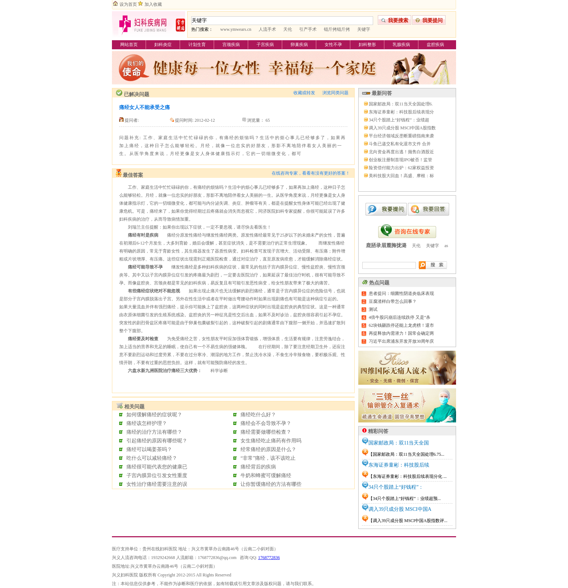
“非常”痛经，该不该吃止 (268, 458)
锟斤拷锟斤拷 (337, 29)
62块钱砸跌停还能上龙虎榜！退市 (401, 325)
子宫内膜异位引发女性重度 (156, 475)
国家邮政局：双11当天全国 (398, 443)
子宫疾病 (265, 44)
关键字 (363, 29)
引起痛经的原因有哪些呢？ (156, 440)
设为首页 (128, 4)
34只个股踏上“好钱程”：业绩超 (399, 119)
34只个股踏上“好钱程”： (395, 487)
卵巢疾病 (299, 44)
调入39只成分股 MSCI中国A (399, 509)
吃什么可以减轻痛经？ (151, 458)
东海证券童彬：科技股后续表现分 (401, 111)
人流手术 (267, 29)
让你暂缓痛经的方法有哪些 (271, 484)
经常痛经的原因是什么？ (268, 449)
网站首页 (129, 44)
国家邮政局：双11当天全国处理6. (401, 104)
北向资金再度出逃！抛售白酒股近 (401, 151)
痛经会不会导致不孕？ (266, 423)
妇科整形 (367, 44)
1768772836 (269, 557)
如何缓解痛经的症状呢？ (154, 414)
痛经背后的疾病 (258, 467)
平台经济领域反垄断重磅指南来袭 (401, 135)
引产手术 (308, 29)
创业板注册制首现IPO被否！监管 (400, 159)
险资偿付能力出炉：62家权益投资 (401, 167)
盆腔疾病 (435, 44)
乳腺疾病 (401, 44)
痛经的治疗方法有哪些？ (154, 432)
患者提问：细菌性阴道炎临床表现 (401, 293)
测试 (373, 309)
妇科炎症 (163, 44)
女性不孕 (333, 44)
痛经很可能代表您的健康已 (156, 467)
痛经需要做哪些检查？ (266, 432)
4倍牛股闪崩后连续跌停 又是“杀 (399, 317)
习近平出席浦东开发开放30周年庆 (401, 341)
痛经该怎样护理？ (146, 423)
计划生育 (197, 44)
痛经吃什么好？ (258, 414)
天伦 (287, 29)
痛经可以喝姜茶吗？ (149, 449)
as (446, 245)
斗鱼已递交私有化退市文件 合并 (400, 143)
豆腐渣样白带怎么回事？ (393, 301)
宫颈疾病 (231, 44)
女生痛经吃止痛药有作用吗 (271, 440)
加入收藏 (153, 4)
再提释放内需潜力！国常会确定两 (401, 333)
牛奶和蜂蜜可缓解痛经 (266, 475)
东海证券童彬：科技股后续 (398, 465)
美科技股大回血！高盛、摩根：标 (401, 175)
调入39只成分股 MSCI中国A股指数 (402, 127)
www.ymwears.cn (235, 29)
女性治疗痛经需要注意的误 (156, 484)
